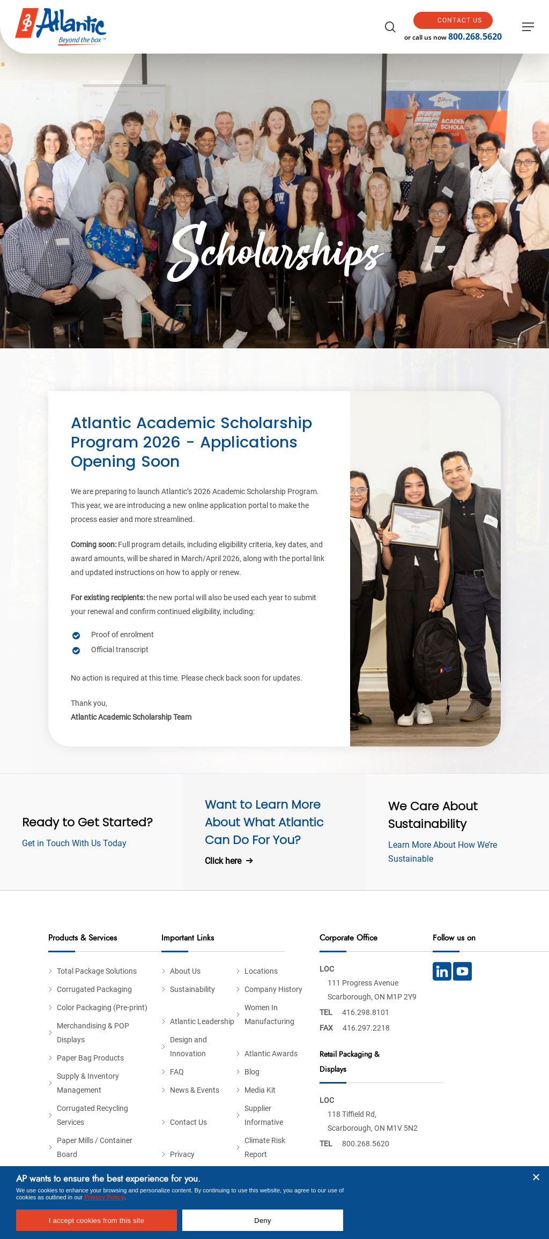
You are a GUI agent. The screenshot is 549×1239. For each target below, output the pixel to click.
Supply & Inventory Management (88, 1083)
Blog (251, 1072)
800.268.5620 (479, 36)
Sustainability (192, 989)
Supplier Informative (263, 1115)
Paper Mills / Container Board (94, 1147)
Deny (262, 1220)
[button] (528, 26)
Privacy (182, 1154)
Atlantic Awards (271, 1053)
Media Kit (260, 1090)
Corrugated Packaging (94, 989)
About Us (185, 971)
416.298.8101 (365, 1012)
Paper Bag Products (90, 1058)
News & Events (194, 1090)
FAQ (177, 1072)
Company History (273, 989)
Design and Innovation (188, 1046)
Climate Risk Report (264, 1147)
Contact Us (188, 1122)
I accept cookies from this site (96, 1220)
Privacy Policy (104, 1197)
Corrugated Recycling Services (92, 1115)
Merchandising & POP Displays (93, 1032)
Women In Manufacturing (269, 1014)
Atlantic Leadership (202, 1021)
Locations (261, 971)
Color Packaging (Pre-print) (102, 1007)
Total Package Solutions (97, 971)
